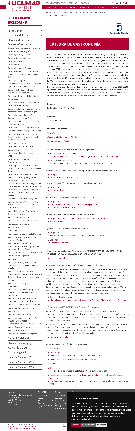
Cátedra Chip (13, 149)
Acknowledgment (17, 352)
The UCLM (42, 392)
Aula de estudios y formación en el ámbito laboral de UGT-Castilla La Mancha (23, 265)
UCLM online (59, 400)
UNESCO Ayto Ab (58, 258)
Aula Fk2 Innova (14, 311)
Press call (41, 403)
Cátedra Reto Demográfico (20, 51)
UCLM (48, 7)
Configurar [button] (101, 425)
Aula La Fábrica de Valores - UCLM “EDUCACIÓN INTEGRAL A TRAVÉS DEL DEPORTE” (23, 204)
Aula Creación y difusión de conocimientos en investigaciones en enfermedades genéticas (24, 246)
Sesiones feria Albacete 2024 (62, 207)
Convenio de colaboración (61, 297)
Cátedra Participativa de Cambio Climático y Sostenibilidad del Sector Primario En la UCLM (24, 137)
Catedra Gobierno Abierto (19, 58)
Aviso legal (11, 426)
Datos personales (30, 426)
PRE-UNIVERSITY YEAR (55, 3)
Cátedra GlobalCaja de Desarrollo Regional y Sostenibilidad (23, 91)
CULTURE (113, 7)
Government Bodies (45, 400)
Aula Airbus (12, 259)
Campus (41, 398)
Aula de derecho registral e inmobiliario (20, 284)
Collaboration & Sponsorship (63, 12)
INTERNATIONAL (99, 7)
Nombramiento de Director (59, 141)
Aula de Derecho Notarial (19, 326)
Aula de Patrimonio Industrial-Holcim (24, 304)
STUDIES (58, 7)
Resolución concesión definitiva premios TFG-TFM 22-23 (74, 359)
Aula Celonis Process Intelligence (22, 333)
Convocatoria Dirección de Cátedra (62, 137)
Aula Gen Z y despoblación (19, 314)
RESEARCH (70, 7)
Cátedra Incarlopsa (16, 80)
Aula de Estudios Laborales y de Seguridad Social (22, 238)
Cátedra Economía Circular (19, 68)
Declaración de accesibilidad (18, 429)
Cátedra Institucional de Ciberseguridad (18, 160)
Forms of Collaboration (20, 338)
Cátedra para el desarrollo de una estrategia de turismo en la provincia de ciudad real (24, 168)
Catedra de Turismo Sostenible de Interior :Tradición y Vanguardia (23, 175)
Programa (55, 174)
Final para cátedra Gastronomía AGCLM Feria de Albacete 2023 (76, 235)
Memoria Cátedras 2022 (21, 357)
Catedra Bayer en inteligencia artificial (25, 130)
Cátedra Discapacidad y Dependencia (24, 102)
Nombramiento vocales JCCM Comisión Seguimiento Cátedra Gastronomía (80, 163)
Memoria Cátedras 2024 (21, 367)
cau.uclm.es (14, 404)
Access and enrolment (59, 398)
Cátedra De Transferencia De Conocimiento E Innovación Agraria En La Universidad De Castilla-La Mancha (24, 183)
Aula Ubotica (13, 227)
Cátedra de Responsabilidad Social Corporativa (23, 97)
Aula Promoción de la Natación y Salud (25, 252)
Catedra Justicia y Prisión (19, 54)
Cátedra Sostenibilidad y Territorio (23, 127)
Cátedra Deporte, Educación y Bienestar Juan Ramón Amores (21, 116)
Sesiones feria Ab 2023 (59, 242)
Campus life (59, 402)
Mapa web (33, 429)
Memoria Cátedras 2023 (21, 362)
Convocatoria (56, 352)
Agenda (40, 402)
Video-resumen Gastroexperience (65, 177)
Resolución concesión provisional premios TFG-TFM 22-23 (75, 355)
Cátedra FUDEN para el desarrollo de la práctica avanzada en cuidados (24, 85)
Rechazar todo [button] (88, 425)
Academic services (62, 408)
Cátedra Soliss (14, 64)
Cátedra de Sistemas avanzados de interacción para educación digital (24, 110)
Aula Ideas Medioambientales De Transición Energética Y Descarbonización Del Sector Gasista (24, 321)
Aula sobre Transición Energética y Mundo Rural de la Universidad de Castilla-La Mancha (23, 292)
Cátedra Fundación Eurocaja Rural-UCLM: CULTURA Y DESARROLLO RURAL (23, 74)
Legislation (42, 407)
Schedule (58, 407)
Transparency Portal (45, 405)
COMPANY (85, 3)
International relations (42, 396)
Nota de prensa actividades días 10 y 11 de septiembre (73, 204)
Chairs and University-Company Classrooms (92, 12)
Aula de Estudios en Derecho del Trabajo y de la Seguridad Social (22, 299)
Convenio (51, 133)
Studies (58, 392)
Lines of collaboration (19, 35)
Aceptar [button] (76, 425)
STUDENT (73, 3)
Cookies (19, 426)
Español (115, 3)
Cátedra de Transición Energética (23, 198)
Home (48, 12)
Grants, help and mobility (61, 404)
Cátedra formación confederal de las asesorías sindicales (24, 122)
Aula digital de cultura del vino (21, 308)
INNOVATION (84, 7)
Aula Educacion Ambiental (19, 223)
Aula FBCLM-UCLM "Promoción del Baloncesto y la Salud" (23, 212)
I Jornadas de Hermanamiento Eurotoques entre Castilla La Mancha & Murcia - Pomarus (88, 300)
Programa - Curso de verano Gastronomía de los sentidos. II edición (79, 218)
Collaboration (15, 31)
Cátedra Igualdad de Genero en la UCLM (23, 154)
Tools (125, 3)
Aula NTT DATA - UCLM (18, 217)
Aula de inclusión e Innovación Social (24, 220)
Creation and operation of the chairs (24, 47)
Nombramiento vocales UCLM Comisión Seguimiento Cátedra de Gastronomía (82, 156)
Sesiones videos (57, 190)
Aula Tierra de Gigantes (18, 255)
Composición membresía (60, 337)
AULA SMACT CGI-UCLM (18, 230)
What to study (60, 395)
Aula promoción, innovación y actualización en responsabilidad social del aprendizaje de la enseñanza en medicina (25, 275)
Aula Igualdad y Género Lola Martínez (24, 233)
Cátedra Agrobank (16, 61)
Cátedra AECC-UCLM (17, 143)
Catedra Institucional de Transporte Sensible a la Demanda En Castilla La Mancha (24, 192)
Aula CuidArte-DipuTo (17, 330)
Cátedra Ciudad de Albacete (20, 146)
